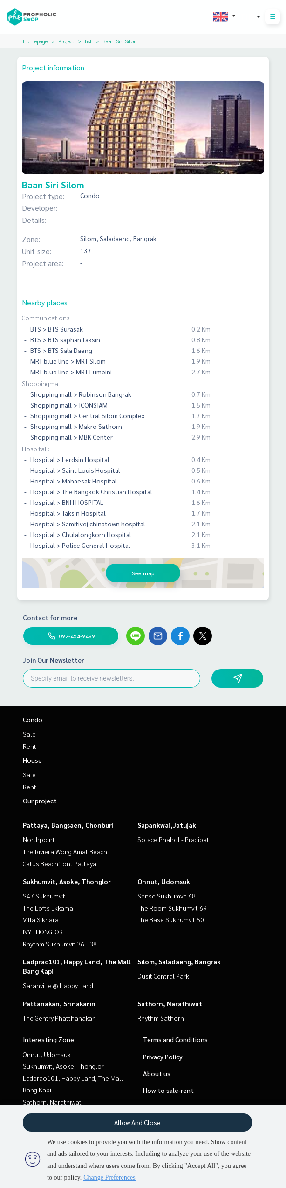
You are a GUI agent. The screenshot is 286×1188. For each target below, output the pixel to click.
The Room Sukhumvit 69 (172, 908)
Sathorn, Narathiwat (169, 1003)
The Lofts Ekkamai (49, 908)
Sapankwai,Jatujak (166, 825)
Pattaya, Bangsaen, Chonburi (68, 825)
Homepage (35, 41)
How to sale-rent (168, 1090)
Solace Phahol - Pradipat (173, 839)
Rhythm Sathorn (160, 1018)
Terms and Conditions (175, 1039)
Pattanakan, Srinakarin (59, 1003)
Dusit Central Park (163, 976)
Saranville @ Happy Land (58, 985)
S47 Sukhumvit (44, 895)
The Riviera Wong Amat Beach (65, 851)
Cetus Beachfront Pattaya (59, 863)
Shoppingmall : (43, 383)
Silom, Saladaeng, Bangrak (179, 961)
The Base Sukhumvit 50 (170, 919)
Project (66, 41)
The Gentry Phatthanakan (59, 1018)
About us (156, 1073)
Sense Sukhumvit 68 (166, 895)
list (88, 41)
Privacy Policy (163, 1056)
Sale (29, 734)
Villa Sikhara (41, 919)
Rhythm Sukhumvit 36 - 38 (60, 943)
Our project (40, 800)
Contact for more (50, 617)
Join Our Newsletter (53, 660)
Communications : (47, 317)
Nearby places (45, 302)
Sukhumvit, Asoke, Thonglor (67, 881)
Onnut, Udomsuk (163, 881)
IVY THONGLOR (43, 931)
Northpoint (39, 839)
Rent (29, 746)
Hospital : (35, 448)
